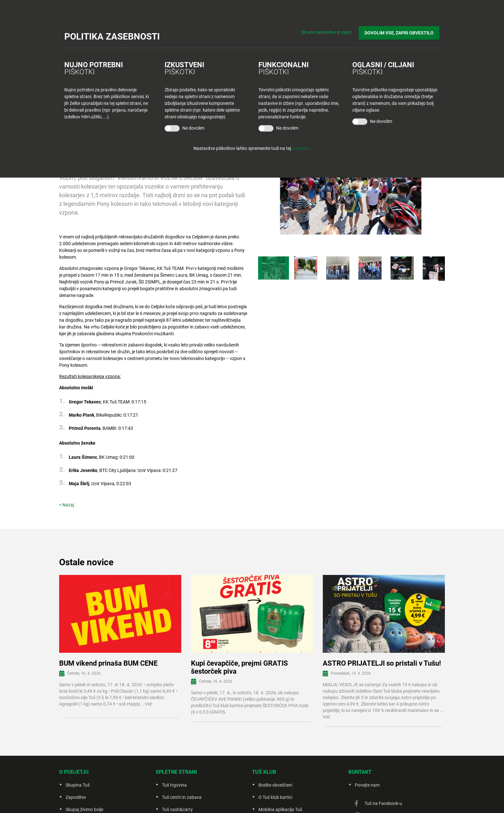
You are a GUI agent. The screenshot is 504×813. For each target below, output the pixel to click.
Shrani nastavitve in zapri (327, 32)
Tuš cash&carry (177, 809)
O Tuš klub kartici (275, 797)
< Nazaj (66, 504)
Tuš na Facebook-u (383, 803)
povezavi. (301, 148)
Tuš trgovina (174, 785)
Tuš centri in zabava (182, 797)
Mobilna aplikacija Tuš (280, 809)
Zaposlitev (76, 797)
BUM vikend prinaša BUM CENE (108, 663)
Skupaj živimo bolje (84, 809)
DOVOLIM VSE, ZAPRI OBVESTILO (399, 32)
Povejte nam (367, 785)
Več (148, 704)
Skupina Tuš (78, 785)
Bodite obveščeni (275, 785)
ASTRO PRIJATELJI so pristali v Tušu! (382, 663)
